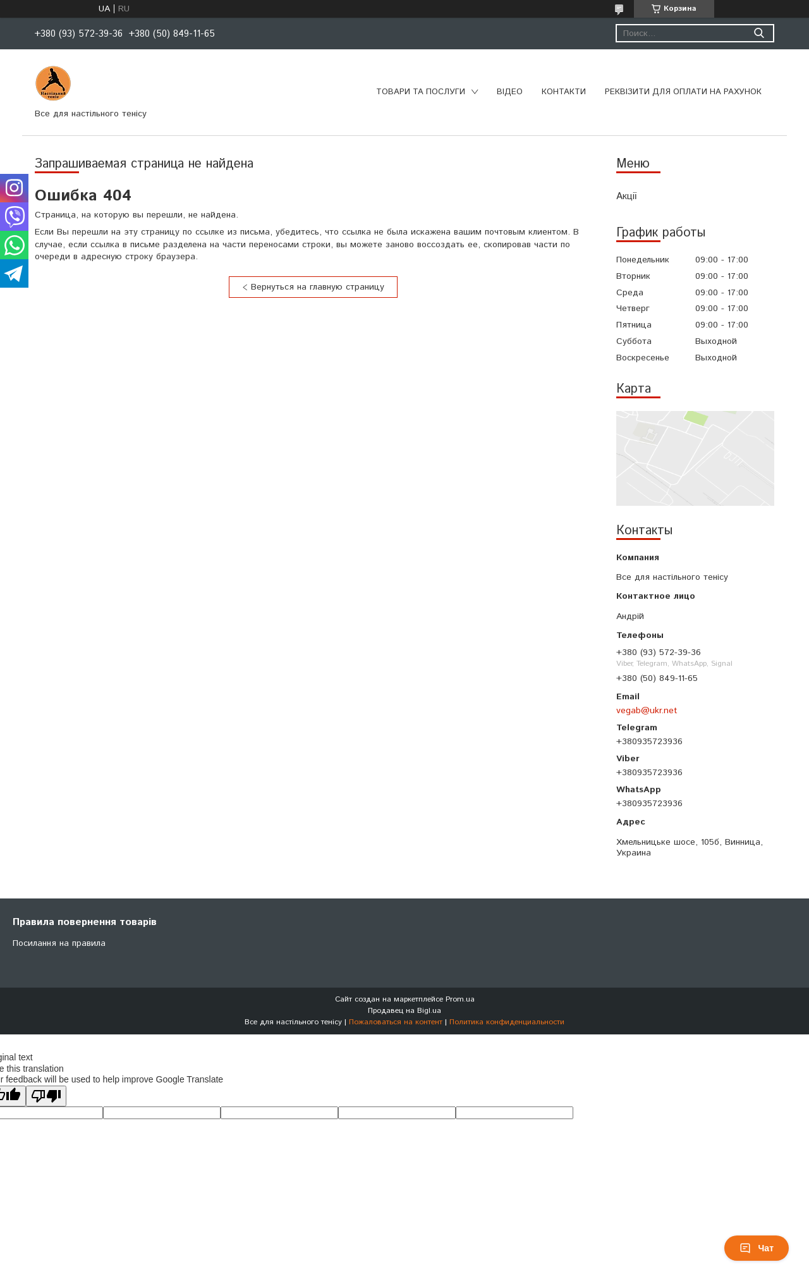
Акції (626, 196)
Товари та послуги (420, 92)
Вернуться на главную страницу (317, 287)
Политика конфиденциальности (506, 1022)
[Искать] (759, 33)
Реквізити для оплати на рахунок (683, 92)
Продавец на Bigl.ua (404, 1010)
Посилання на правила (59, 943)
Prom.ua (460, 999)
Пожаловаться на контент (395, 1022)
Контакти (564, 92)
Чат (756, 1248)
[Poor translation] (46, 1096)
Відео (510, 92)
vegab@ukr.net (647, 710)
